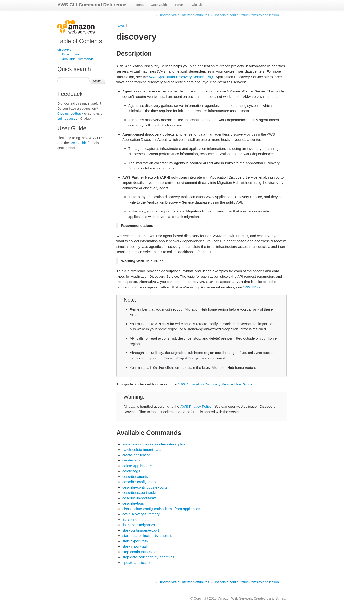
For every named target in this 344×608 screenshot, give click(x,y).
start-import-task (135, 546)
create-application (136, 455)
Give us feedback (70, 113)
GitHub (197, 5)
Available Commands (78, 59)
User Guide (159, 5)
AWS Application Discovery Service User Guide (215, 384)
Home (139, 5)
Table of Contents (79, 41)
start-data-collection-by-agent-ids (148, 535)
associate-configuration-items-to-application (156, 444)
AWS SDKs (251, 287)
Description (70, 54)
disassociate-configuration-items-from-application (161, 509)
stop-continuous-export (140, 552)
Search (97, 80)
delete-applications (137, 466)
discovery (64, 49)
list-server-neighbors (138, 525)
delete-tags (131, 471)
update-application (137, 562)
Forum (179, 5)
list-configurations (136, 519)
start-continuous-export (140, 530)
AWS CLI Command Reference (91, 4)
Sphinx (280, 598)
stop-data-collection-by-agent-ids (148, 557)
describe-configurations (140, 482)
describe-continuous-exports (144, 487)
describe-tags (133, 503)
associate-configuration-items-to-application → (248, 15)
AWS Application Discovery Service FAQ (181, 77)
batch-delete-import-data (141, 449)
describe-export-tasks (139, 492)
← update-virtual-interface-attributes (182, 15)
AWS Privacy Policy (195, 406)
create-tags (131, 460)
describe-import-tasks (139, 498)
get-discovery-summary (141, 514)
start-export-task (135, 541)
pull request (66, 118)
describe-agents (135, 476)
